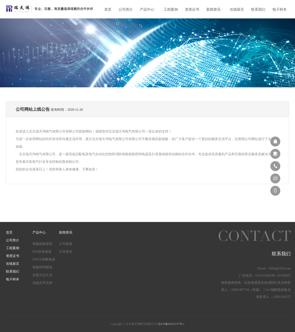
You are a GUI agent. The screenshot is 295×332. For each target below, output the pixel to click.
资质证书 (192, 9)
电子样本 (279, 9)
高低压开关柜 (42, 283)
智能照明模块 (42, 267)
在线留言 (237, 9)
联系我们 (258, 9)
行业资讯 (65, 251)
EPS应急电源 (41, 251)
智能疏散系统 (42, 244)
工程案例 (171, 9)
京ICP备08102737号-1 (171, 324)
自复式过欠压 (42, 275)
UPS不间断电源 (43, 259)
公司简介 (126, 9)
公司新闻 (65, 244)
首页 (107, 9)
